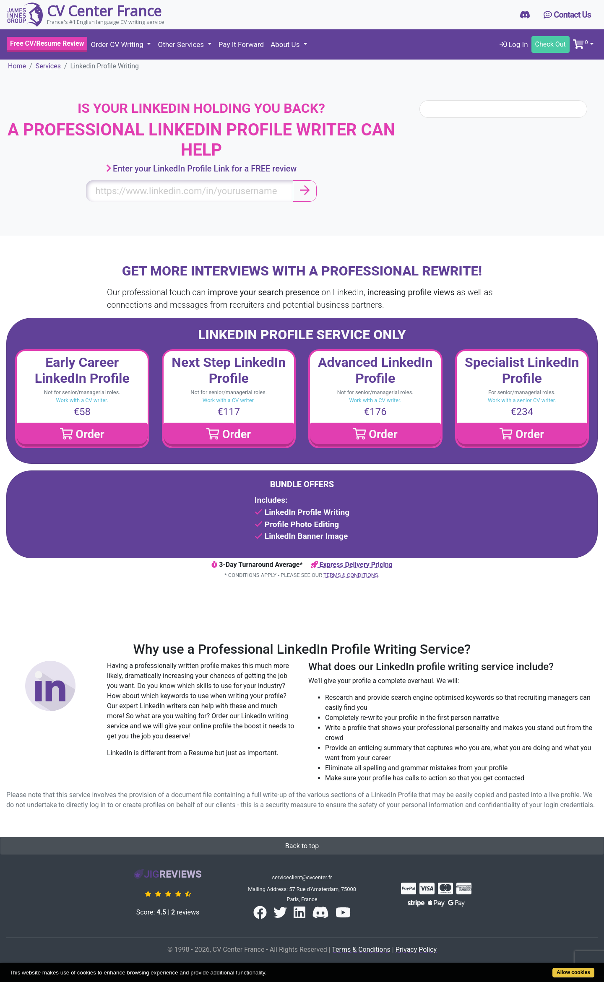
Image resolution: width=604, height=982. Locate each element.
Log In (514, 44)
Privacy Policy (416, 949)
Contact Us (567, 15)
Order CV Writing (118, 44)
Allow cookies (573, 972)
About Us (286, 44)
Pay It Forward (241, 44)
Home (17, 66)
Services (48, 66)
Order (82, 434)
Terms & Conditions (350, 575)
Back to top (302, 846)
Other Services (182, 44)
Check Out (550, 44)
